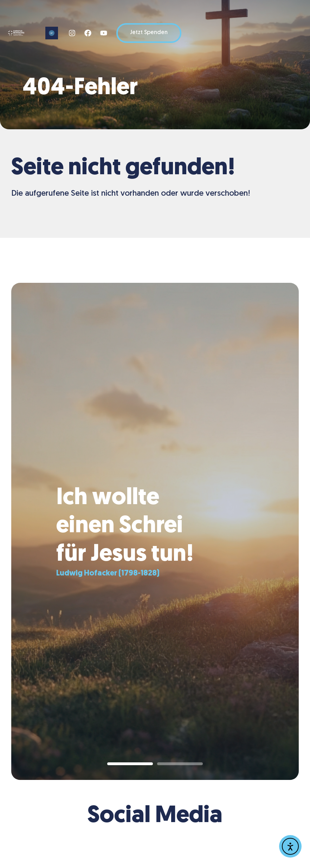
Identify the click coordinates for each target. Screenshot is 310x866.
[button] (51, 33)
